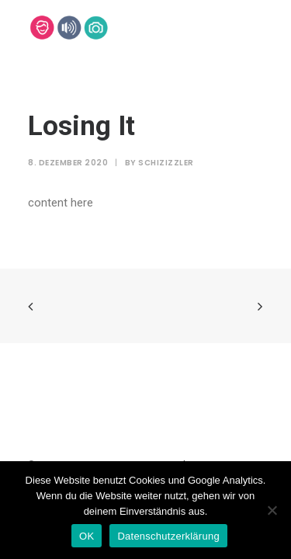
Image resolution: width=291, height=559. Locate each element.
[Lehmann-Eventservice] (41, 27)
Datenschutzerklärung (168, 536)
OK (86, 536)
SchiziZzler (166, 162)
